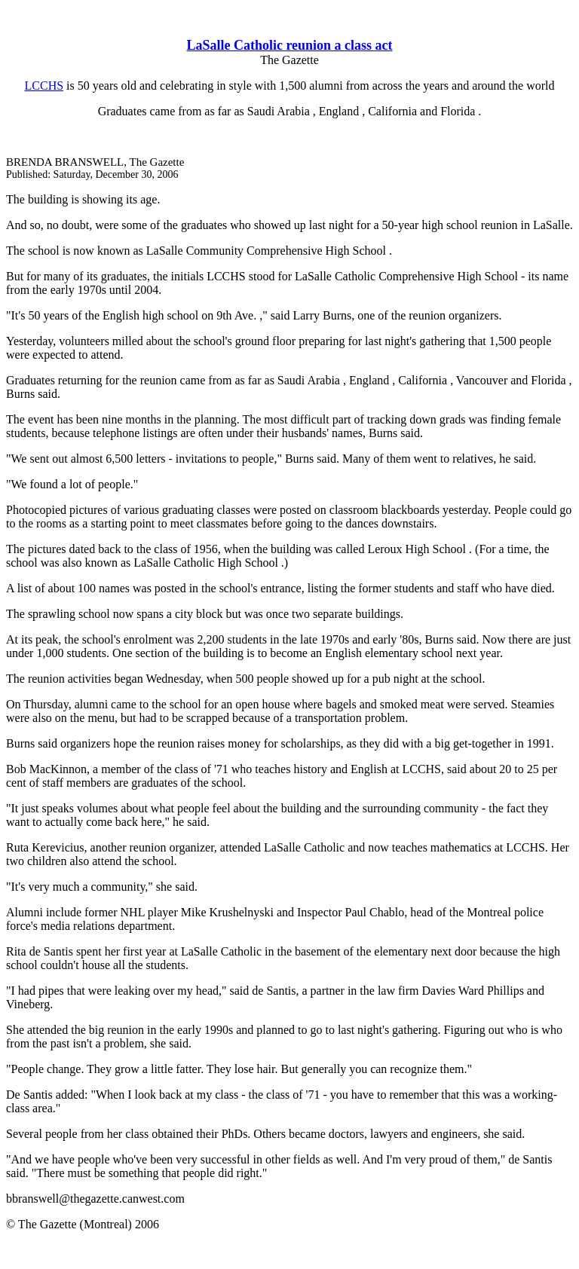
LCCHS (44, 85)
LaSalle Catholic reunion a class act (289, 45)
